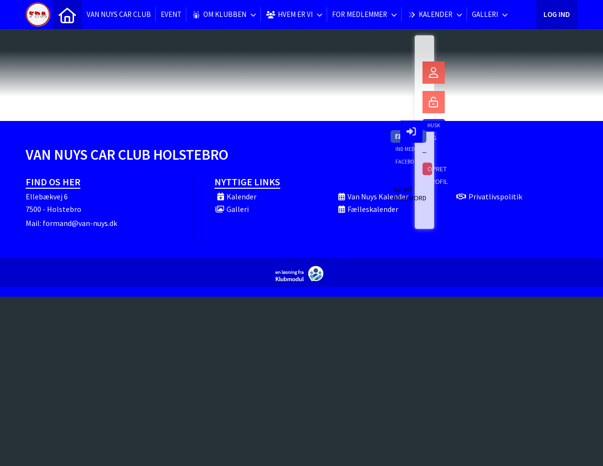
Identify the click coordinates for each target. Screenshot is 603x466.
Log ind (556, 14)
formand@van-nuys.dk (80, 223)
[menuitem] (67, 14)
